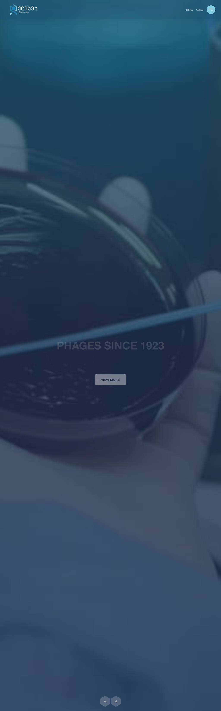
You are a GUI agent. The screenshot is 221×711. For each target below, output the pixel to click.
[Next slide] (115, 701)
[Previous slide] (105, 701)
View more (110, 383)
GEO (200, 10)
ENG (189, 10)
